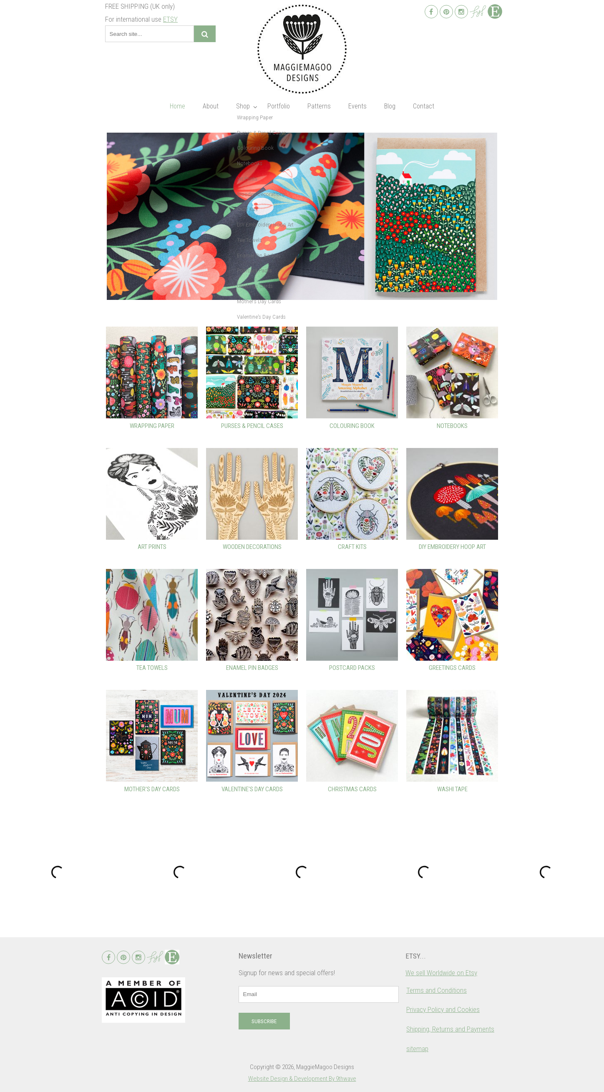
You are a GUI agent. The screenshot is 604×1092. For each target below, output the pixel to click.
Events (357, 106)
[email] (319, 994)
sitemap (417, 1048)
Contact (423, 106)
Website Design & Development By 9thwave (302, 1078)
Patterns (319, 106)
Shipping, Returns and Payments (450, 1029)
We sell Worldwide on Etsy (441, 973)
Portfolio (278, 106)
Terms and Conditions (436, 990)
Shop (243, 106)
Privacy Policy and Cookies (443, 1009)
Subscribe (264, 1021)
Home (177, 106)
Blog (389, 106)
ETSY (170, 19)
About (211, 106)
